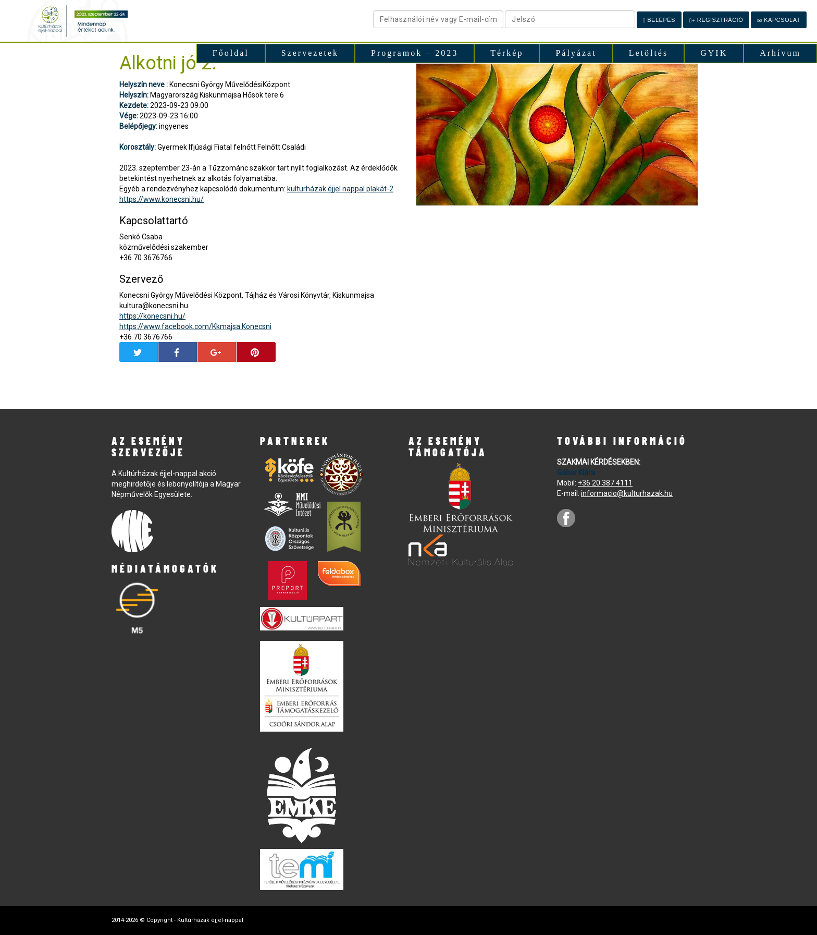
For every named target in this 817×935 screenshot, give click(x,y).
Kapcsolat (778, 20)
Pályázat (575, 52)
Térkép (506, 52)
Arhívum (780, 52)
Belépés (659, 20)
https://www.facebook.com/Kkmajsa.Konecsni (195, 326)
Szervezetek (310, 52)
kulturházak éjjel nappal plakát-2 (340, 189)
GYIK (713, 52)
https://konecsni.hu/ (152, 316)
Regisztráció (716, 20)
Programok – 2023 (414, 52)
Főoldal (231, 52)
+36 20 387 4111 (605, 483)
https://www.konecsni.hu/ (161, 199)
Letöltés (649, 52)
